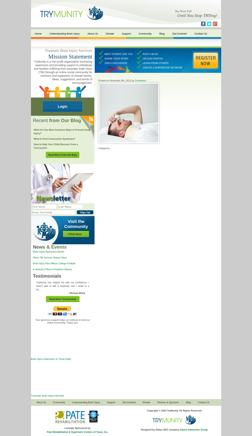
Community (145, 33)
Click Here (75, 234)
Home (38, 33)
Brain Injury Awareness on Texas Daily (51, 359)
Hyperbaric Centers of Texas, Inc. (89, 432)
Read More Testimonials (62, 299)
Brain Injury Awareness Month (48, 251)
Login (62, 107)
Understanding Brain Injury (64, 33)
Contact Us (201, 33)
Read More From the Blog (62, 155)
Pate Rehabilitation (57, 432)
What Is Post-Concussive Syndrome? (55, 139)
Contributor (140, 80)
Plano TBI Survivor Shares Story (50, 257)
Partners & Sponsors (168, 402)
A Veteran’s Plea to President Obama (52, 269)
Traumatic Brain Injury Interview (47, 395)
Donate (110, 33)
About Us (92, 33)
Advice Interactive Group (193, 429)
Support (126, 33)
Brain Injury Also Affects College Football (54, 263)
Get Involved (179, 33)
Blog (162, 33)
